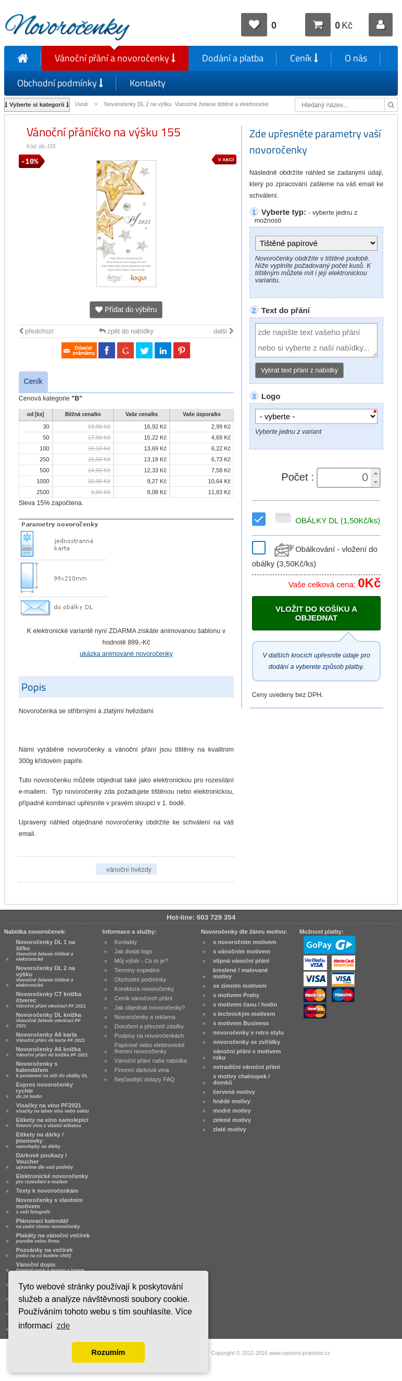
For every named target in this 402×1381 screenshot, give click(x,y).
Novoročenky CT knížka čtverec (51, 1000)
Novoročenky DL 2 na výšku (46, 976)
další (223, 331)
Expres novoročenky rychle (44, 1090)
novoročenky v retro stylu (248, 1032)
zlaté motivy (229, 1129)
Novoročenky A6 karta (50, 1037)
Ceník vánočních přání (143, 998)
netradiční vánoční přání (246, 1067)
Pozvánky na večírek (44, 1252)
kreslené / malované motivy (240, 973)
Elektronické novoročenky (52, 1178)
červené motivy (234, 1092)
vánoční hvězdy (129, 869)
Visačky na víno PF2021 (52, 1108)
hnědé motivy (231, 1101)
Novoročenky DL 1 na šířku (46, 950)
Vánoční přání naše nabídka (151, 1060)
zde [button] (63, 1325)
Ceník (304, 58)
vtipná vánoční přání (241, 961)
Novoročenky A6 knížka (52, 1051)
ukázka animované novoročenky (126, 653)
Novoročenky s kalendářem (52, 1069)
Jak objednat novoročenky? (150, 1007)
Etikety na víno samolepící (52, 1122)
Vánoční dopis (50, 1267)
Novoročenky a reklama (145, 1017)
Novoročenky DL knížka (48, 1020)
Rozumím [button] (108, 1352)
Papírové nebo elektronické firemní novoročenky (150, 1048)
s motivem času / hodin (245, 1004)
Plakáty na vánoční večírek (53, 1238)
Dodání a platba (232, 58)
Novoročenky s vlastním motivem (49, 1206)
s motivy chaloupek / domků (241, 1079)
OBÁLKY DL (326, 520)
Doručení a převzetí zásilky (149, 1026)
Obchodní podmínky (60, 83)
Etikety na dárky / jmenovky (40, 1140)
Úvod (81, 104)
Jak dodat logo (133, 951)
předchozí (36, 331)
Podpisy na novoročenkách (149, 1035)
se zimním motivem (240, 986)
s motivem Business (241, 1023)
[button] (375, 473)
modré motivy (232, 1110)
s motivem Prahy (236, 995)
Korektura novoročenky (144, 989)
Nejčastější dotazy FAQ (145, 1079)
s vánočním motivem (241, 951)
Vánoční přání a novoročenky (115, 58)
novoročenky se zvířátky (246, 1042)
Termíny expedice (137, 970)
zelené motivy (232, 1120)
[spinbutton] (345, 477)
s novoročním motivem (245, 942)
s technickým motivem (244, 1014)
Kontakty (148, 83)
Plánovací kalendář (48, 1223)
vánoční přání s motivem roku (247, 1054)
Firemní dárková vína (142, 1070)
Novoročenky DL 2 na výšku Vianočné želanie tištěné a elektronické (187, 104)
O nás (356, 58)
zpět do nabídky (126, 331)
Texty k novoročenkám (47, 1191)
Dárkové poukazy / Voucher (44, 1161)
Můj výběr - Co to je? (141, 961)
